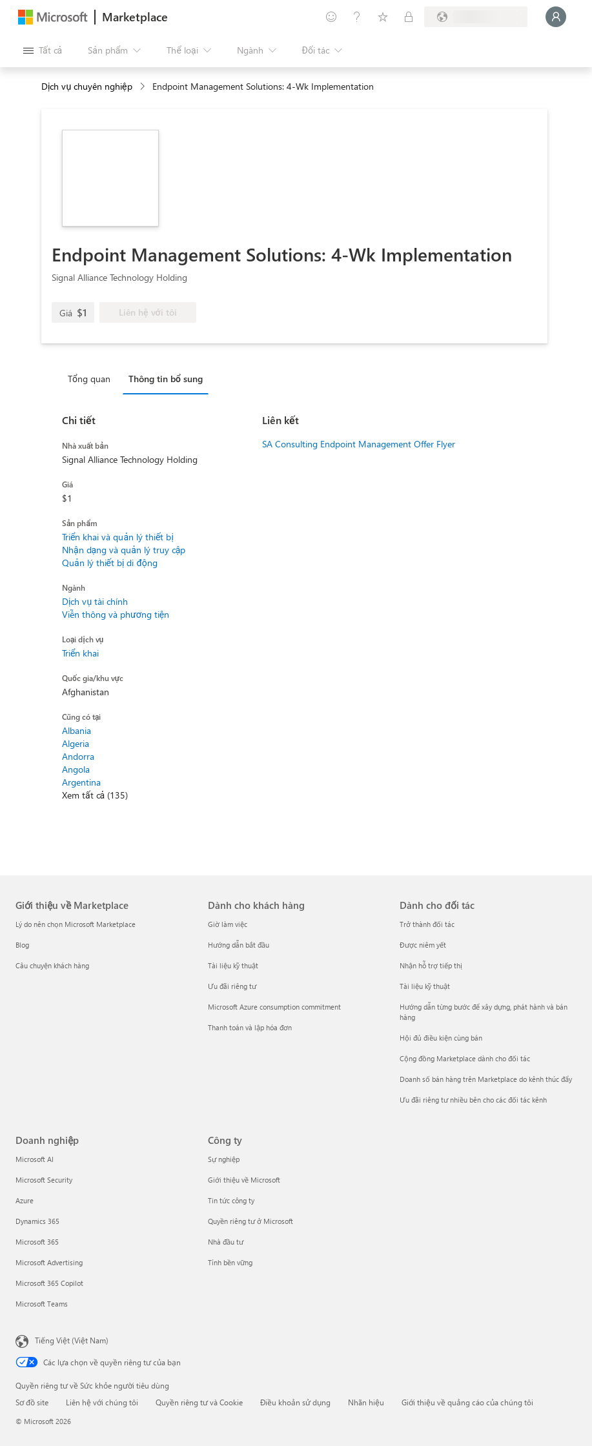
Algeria (75, 743)
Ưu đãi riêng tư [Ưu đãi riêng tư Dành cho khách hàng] (232, 986)
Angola (76, 769)
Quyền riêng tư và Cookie (199, 1402)
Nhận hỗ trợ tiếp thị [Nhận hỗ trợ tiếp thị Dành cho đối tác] (431, 965)
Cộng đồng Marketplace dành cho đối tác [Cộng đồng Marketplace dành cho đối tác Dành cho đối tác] (465, 1058)
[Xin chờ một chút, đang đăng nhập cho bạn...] (556, 16)
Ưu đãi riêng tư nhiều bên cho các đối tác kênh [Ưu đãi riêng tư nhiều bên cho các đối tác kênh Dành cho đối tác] (473, 1100)
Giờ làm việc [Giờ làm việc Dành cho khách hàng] (227, 924)
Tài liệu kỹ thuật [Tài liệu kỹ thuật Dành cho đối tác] (425, 986)
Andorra (78, 756)
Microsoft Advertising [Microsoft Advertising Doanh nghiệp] (49, 1262)
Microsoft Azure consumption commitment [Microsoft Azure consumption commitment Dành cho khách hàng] (274, 1007)
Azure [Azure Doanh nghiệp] (24, 1200)
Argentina (81, 782)
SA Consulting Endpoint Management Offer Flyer (358, 444)
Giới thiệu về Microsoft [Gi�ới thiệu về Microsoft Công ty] (244, 1180)
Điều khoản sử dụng (295, 1402)
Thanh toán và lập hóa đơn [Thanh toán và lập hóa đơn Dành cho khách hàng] (250, 1027)
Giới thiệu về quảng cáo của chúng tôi (467, 1402)
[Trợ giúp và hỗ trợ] (357, 17)
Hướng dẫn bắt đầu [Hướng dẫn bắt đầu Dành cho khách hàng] (238, 945)
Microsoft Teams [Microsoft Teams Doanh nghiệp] (41, 1304)
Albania (76, 730)
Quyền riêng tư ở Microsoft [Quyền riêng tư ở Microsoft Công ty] (250, 1221)
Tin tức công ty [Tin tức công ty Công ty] (231, 1200)
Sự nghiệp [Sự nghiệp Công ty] (224, 1159)
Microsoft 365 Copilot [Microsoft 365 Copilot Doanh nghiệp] (49, 1283)
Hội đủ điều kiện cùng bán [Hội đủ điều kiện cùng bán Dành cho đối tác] (441, 1038)
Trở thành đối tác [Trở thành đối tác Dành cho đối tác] (427, 924)
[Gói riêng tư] (408, 17)
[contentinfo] (143, 87)
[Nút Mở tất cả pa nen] (42, 50)
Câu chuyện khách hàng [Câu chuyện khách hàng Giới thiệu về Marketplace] (52, 965)
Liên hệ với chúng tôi (102, 1402)
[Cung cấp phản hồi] (331, 17)
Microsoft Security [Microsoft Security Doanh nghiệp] (43, 1180)
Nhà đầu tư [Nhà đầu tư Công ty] (225, 1242)
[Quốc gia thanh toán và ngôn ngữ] (475, 16)
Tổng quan (89, 378)
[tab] (92, 378)
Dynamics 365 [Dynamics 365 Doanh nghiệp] (37, 1221)
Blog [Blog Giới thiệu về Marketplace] (22, 945)
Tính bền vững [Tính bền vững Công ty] (230, 1262)
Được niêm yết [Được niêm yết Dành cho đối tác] (423, 945)
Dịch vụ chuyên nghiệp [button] (86, 86)
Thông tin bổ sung (165, 378)
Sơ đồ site (31, 1402)
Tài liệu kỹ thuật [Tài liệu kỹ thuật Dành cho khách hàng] (233, 965)
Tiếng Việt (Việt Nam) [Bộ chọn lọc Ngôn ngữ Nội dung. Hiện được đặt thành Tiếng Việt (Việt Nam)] (71, 1340)
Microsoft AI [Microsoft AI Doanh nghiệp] (34, 1159)
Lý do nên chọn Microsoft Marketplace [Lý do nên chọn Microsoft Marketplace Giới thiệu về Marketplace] (75, 924)
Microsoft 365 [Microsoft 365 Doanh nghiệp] (37, 1242)
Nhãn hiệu (366, 1402)
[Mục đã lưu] (383, 17)
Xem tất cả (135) (95, 795)
